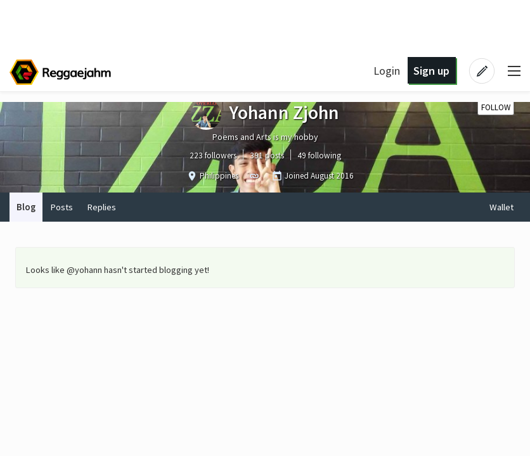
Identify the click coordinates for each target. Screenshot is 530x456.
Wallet (501, 207)
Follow (495, 107)
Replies (101, 207)
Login (386, 70)
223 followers (213, 155)
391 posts (267, 155)
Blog (26, 207)
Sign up (431, 70)
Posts (61, 207)
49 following (319, 155)
